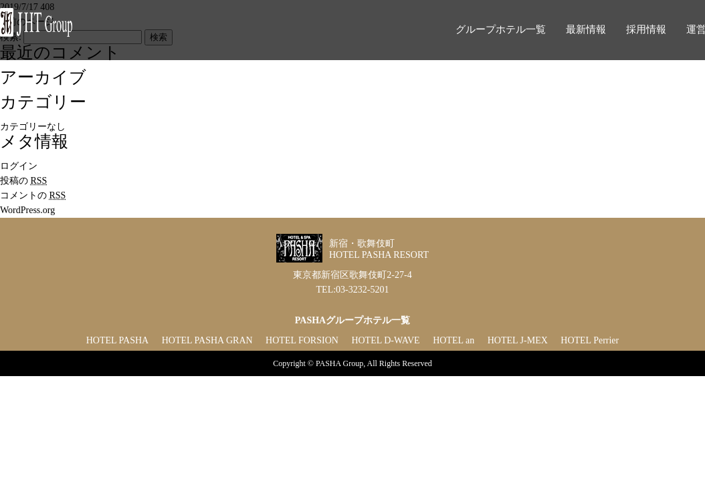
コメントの (33, 195)
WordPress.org (27, 210)
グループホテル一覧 (501, 29)
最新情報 (586, 29)
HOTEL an (453, 340)
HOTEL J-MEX (518, 340)
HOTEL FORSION (302, 340)
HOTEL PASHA (117, 340)
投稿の (23, 181)
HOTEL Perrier (590, 340)
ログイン (18, 166)
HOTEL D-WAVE (385, 340)
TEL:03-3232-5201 (352, 290)
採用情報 (646, 29)
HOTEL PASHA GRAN (207, 340)
